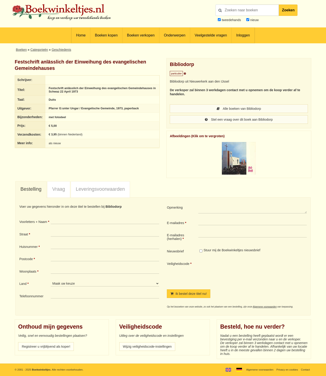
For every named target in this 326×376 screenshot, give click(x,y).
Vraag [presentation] (58, 189)
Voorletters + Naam (33, 222)
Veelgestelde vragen (211, 35)
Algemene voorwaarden (265, 306)
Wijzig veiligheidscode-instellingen (147, 346)
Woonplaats (27, 271)
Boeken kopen (106, 35)
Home (81, 35)
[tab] (31, 189)
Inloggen (243, 35)
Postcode (26, 259)
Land (22, 284)
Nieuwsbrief (175, 251)
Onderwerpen (174, 35)
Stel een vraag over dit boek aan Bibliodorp (239, 119)
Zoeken (288, 10)
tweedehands (231, 20)
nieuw (254, 20)
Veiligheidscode (178, 264)
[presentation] (236, 272)
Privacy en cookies (287, 369)
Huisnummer (28, 247)
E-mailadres (175, 223)
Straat (23, 234)
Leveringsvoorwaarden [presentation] (100, 189)
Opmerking (175, 207)
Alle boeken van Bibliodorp (239, 108)
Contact (305, 369)
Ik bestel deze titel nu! (188, 293)
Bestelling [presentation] (30, 189)
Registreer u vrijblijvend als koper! (46, 346)
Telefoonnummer (31, 296)
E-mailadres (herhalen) (175, 237)
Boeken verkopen (141, 35)
